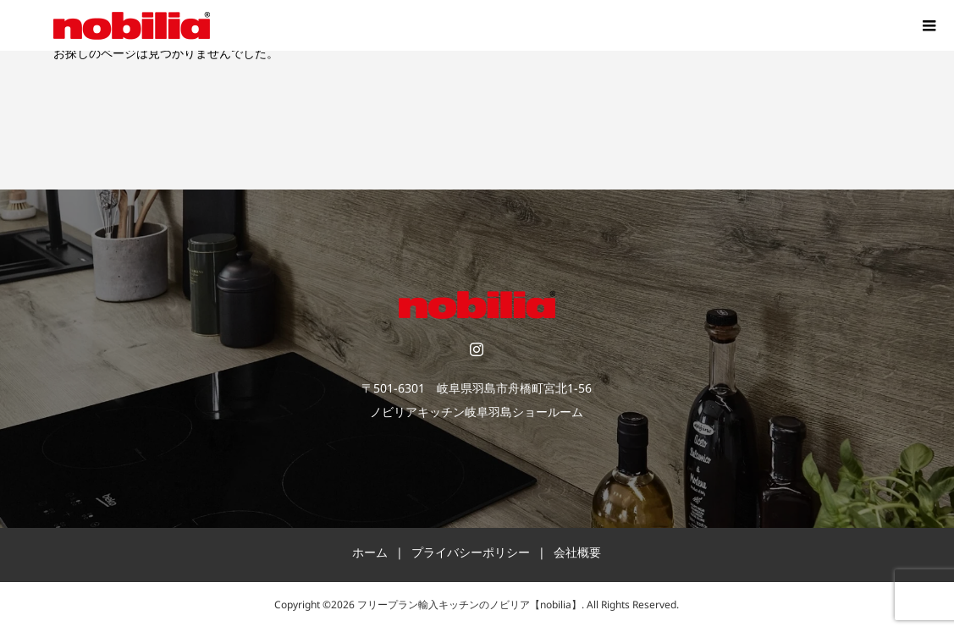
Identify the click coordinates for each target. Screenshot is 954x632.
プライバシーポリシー (470, 555)
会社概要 (577, 555)
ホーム (370, 555)
